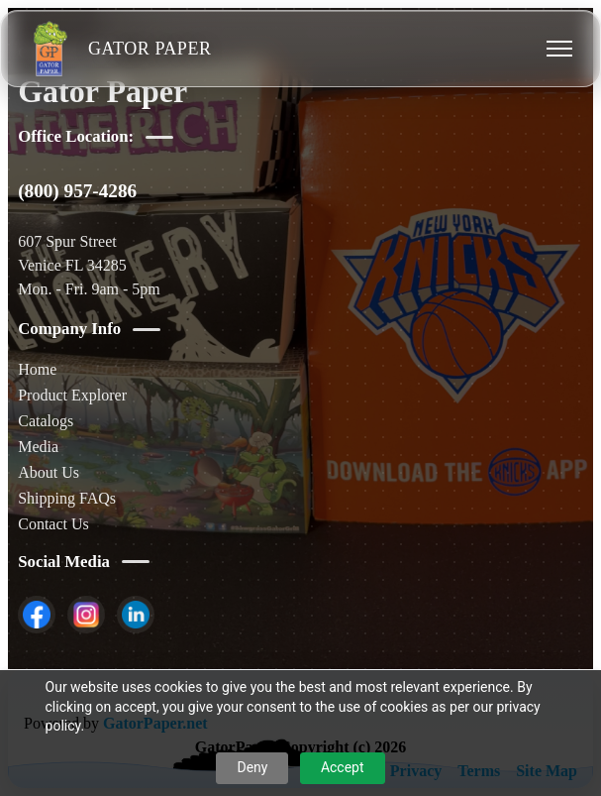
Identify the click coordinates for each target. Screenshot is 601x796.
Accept (342, 767)
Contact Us (53, 523)
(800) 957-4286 (77, 190)
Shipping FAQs (67, 498)
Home (37, 369)
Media (38, 446)
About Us (48, 472)
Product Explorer (72, 395)
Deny (252, 767)
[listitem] (36, 614)
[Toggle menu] (559, 48)
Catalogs (45, 420)
